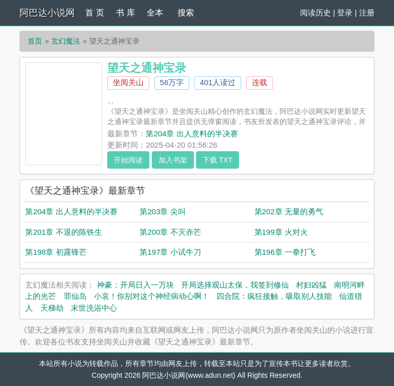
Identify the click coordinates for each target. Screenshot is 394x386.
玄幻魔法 (65, 41)
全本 (155, 12)
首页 (35, 41)
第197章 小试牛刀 (170, 252)
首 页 (94, 12)
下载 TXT (217, 160)
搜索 (186, 12)
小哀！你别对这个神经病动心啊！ (151, 296)
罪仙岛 (75, 296)
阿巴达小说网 (47, 13)
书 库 (125, 12)
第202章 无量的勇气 (288, 211)
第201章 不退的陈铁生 (63, 232)
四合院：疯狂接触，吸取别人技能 (274, 296)
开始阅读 (128, 160)
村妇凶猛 (311, 284)
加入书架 (173, 160)
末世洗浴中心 (94, 307)
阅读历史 (315, 12)
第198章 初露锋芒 (55, 252)
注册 (367, 12)
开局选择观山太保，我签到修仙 (235, 284)
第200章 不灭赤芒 (170, 232)
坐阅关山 (128, 82)
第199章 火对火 (281, 232)
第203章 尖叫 (162, 211)
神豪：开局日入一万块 (135, 284)
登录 (344, 12)
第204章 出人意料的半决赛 (192, 133)
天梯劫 (52, 307)
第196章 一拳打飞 (285, 252)
